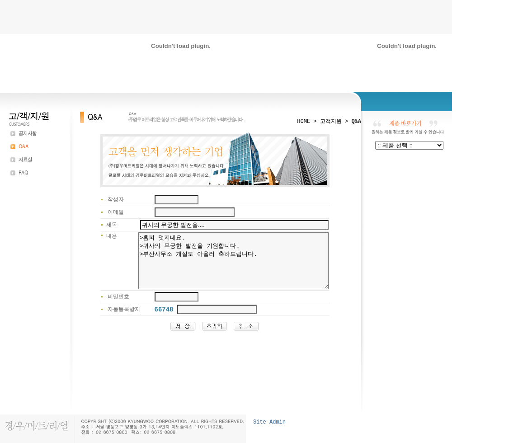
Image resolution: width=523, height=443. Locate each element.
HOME (303, 121)
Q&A (356, 121)
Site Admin (269, 422)
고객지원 (331, 121)
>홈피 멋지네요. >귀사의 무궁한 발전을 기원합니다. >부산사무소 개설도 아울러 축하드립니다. (222, 266)
